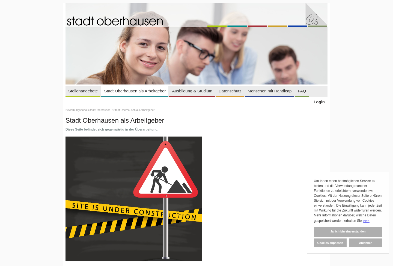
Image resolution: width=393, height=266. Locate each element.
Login (319, 101)
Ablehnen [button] (365, 242)
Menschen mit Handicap (269, 91)
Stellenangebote (83, 91)
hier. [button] (366, 221)
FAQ (302, 91)
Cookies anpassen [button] (330, 242)
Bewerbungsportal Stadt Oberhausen (88, 109)
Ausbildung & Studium (192, 91)
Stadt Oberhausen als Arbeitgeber (135, 91)
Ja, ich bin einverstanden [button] (347, 231)
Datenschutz (230, 91)
